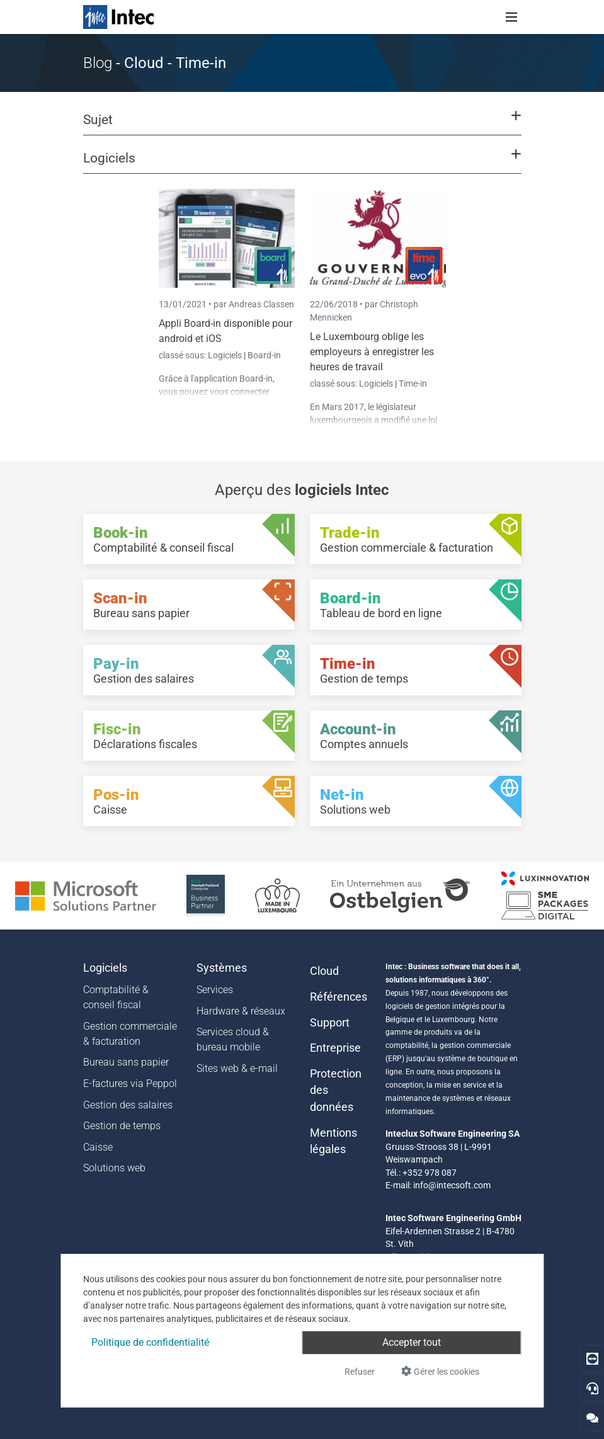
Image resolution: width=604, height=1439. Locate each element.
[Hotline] (592, 1387)
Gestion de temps (122, 1126)
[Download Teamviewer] (592, 1358)
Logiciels (226, 355)
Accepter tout (411, 1342)
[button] (302, 125)
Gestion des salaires (128, 1105)
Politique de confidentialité (150, 1342)
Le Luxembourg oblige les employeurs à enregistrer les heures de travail (372, 352)
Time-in (413, 383)
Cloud (324, 971)
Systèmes (222, 968)
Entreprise (335, 1048)
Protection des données (336, 1090)
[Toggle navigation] (511, 17)
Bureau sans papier (126, 1062)
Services (215, 990)
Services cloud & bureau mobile (233, 1039)
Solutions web (114, 1168)
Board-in (264, 355)
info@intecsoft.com (452, 1185)
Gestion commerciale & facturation (130, 1033)
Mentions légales (333, 1141)
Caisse (98, 1147)
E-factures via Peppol (130, 1083)
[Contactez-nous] (592, 1417)
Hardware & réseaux (241, 1011)
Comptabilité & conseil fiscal (116, 997)
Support (330, 1022)
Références (338, 997)
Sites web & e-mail (237, 1068)
